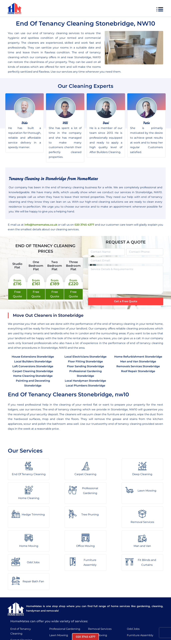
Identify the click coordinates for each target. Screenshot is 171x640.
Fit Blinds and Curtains (142, 600)
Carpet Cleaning (21, 598)
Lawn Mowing (58, 594)
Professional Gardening (64, 587)
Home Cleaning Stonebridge (33, 375)
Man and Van (96, 606)
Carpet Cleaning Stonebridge (33, 371)
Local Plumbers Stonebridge (85, 385)
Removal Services (100, 587)
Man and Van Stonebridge (138, 361)
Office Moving (97, 600)
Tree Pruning (58, 606)
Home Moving (97, 594)
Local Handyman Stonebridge (85, 380)
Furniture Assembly (140, 594)
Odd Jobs (133, 587)
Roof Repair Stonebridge (138, 371)
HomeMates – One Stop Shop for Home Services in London (109, 627)
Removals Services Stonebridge (138, 366)
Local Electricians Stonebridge (85, 356)
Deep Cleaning (20, 605)
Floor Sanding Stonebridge (85, 366)
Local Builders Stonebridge (33, 361)
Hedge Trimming (60, 600)
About (54, 627)
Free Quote (17, 294)
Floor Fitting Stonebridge (85, 361)
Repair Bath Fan (137, 606)
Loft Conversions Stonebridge (32, 366)
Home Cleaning (20, 611)
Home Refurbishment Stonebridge (138, 356)
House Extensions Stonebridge (33, 356)
